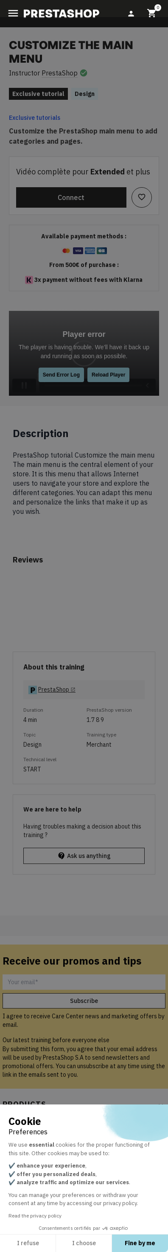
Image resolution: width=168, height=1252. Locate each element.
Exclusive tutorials (34, 118)
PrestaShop (60, 73)
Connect (71, 197)
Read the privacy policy (35, 1215)
